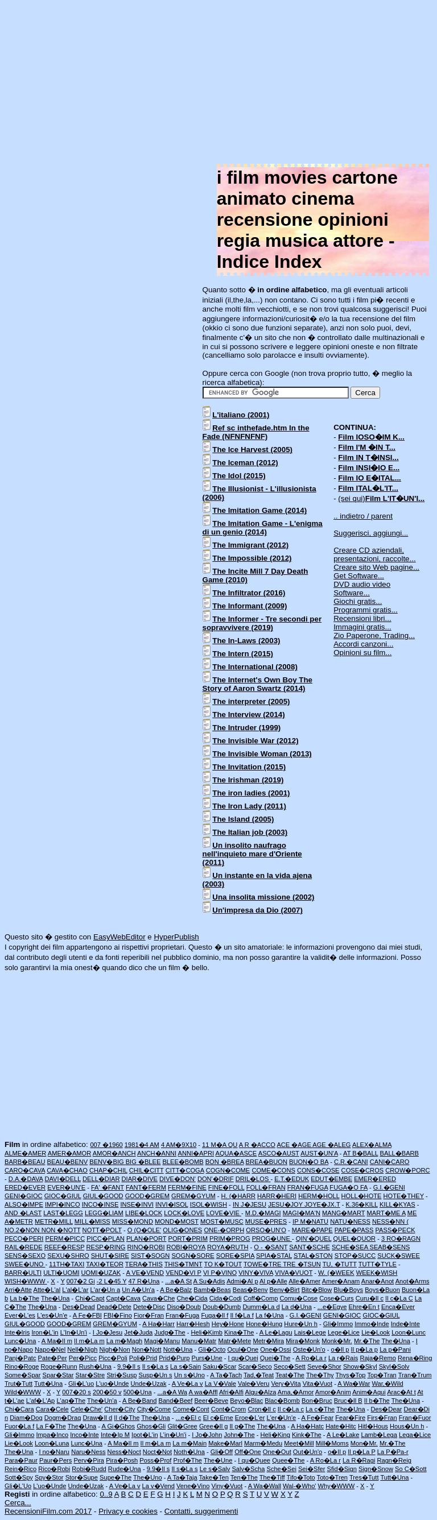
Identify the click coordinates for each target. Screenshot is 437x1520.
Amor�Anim (333, 1392)
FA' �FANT (107, 1187)
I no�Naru (54, 1451)
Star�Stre (90, 1375)
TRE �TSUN (302, 1264)
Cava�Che (158, 1298)
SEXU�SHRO (68, 1255)
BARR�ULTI (23, 1272)
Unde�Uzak (149, 1383)
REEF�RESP (64, 1247)
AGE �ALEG (331, 1144)
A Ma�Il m (57, 1340)
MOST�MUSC (222, 1221)
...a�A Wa (172, 1392)
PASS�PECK (395, 1230)
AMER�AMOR (69, 1153)
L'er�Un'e (281, 1417)
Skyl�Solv (394, 1366)
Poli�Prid (143, 1358)
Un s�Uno (189, 1375)
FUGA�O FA (348, 1187)
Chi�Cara (19, 1409)
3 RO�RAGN (400, 1238)
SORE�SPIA (235, 1255)
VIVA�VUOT (293, 1272)
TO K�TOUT (223, 1264)
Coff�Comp (261, 1298)
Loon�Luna (52, 1443)
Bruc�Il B (348, 1400)
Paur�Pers (55, 1460)
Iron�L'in (44, 1332)
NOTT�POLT (102, 1230)
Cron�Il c (261, 1409)
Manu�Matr (199, 1340)
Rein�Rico (20, 1468)
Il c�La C (399, 1298)
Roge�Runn (59, 1366)
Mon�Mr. (364, 1443)
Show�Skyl (360, 1366)
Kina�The (239, 1332)
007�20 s (76, 1392)
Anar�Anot (377, 1281)
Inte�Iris (17, 1332)
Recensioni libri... (362, 618)
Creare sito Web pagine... (376, 567)
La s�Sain (185, 1366)
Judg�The (169, 1332)
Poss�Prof (155, 1460)
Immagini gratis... (362, 627)
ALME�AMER (25, 1153)
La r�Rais (343, 1358)
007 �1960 (106, 1144)
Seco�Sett (290, 1366)
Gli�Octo (211, 1349)
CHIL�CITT (146, 1170)
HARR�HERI (276, 1195)
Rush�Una (95, 1366)
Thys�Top (351, 1375)
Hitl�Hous (373, 1426)
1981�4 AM (142, 1144)
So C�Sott (410, 1468)
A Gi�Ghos (118, 1426)
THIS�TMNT (183, 1264)
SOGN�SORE (192, 1255)
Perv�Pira (88, 1460)
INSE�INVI (137, 1204)
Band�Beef (176, 1400)
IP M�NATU (310, 1221)
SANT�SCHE (309, 1247)
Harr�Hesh (193, 1323)
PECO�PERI (24, 1238)
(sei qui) (381, 498)
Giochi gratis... (357, 601)
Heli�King (275, 1434)
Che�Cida (192, 1298)
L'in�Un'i (173, 1434)
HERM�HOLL (318, 1195)
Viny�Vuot (227, 1485)
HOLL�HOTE (361, 1195)
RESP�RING (105, 1247)
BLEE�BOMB (182, 1161)
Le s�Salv (215, 1468)
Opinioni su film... (362, 652)
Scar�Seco (255, 1366)
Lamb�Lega (379, 1434)
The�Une (218, 1460)
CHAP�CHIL (108, 1170)
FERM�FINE (187, 1187)
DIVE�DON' (177, 1178)
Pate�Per (52, 1358)
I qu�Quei (243, 1358)
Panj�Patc (20, 1358)
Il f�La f (242, 1315)
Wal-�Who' (299, 1485)
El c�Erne (218, 1417)
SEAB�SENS (390, 1247)
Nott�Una (178, 1349)
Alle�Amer (304, 1281)
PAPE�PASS (354, 1230)
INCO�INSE (100, 1204)
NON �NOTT (61, 1230)
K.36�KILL (362, 1204)
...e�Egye (332, 1306)
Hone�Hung (264, 1323)
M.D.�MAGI (263, 1213)
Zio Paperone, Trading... (374, 635)
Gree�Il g (213, 1426)
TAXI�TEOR (104, 1264)
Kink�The (306, 1434)
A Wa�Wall (264, 1485)
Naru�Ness (88, 1451)
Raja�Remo (377, 1358)
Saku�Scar (219, 1366)
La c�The (320, 1409)
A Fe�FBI (87, 1315)
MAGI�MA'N (301, 1213)
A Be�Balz (176, 1289)
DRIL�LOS (253, 1178)
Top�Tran (381, 1375)
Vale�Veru (253, 1383)
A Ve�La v (187, 1383)
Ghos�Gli (151, 1426)
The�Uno (147, 1477)
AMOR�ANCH (114, 1153)
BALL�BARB (399, 1153)
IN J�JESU (249, 1204)
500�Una (137, 1392)
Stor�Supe (81, 1477)
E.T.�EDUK (291, 1178)
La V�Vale (220, 1383)
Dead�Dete (114, 1306)
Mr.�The (367, 1340)
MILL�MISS (92, 1221)
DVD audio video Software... (361, 588)
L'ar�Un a (105, 1289)
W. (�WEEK (336, 1272)
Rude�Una (124, 1468)
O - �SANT (270, 1247)
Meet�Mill (299, 1443)
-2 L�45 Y (112, 1281)
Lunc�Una (20, 1340)
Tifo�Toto (301, 1477)
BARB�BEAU (25, 1161)
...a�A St (178, 1281)
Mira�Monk (303, 1340)
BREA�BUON (266, 1161)
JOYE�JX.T (322, 1204)
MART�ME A (386, 1213)
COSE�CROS (362, 1170)
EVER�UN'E (66, 1187)
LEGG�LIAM (104, 1213)
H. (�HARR (238, 1195)
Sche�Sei (281, 1468)
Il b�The (377, 1400)
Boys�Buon (382, 1289)
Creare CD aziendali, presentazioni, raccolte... (374, 554)
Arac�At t (401, 1392)
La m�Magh (124, 1340)
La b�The (24, 1298)
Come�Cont (191, 1409)
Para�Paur (21, 1460)
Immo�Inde (371, 1323)
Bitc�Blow (317, 1289)
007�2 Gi (81, 1281)
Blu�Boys (348, 1289)
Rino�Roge (22, 1366)
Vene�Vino (192, 1485)
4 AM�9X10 (178, 1144)
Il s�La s (155, 1366)
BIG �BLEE (143, 1161)
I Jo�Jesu (107, 1332)
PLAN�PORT (146, 1238)
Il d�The (126, 1417)
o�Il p (340, 1349)
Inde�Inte (405, 1323)
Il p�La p (364, 1349)
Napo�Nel (50, 1349)
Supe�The (115, 1477)
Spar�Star (58, 1375)
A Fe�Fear (317, 1417)
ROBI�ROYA (186, 1247)
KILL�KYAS (397, 1204)
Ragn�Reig (394, 1460)
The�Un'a (102, 1400)
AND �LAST (23, 1213)
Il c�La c (291, 1409)
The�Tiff (272, 1477)
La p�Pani (395, 1349)
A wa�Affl (203, 1392)
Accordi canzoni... (363, 644)
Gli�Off (222, 1451)
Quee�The (288, 1460)
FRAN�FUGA (307, 1187)
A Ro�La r (311, 1358)
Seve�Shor (324, 1366)
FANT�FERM (146, 1187)
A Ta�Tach (226, 1375)
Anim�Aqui (369, 1392)
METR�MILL (54, 1221)
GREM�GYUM (193, 1195)
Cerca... (18, 1502)
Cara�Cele (52, 1409)
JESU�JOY (286, 1204)
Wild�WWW (23, 1392)
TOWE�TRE (263, 1264)
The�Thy (320, 1375)
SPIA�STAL (274, 1255)
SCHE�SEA (351, 1247)
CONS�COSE (318, 1170)
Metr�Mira (268, 1340)
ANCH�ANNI (156, 1153)
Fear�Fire (350, 1417)
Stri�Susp (121, 1375)
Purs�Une (207, 1358)
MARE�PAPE (312, 1230)
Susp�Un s (155, 1375)
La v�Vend (158, 1485)
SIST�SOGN (150, 1255)
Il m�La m (89, 1340)
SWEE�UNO (25, 1264)
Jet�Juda (138, 1332)
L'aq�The (70, 1400)
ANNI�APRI (196, 1153)
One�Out (277, 1451)
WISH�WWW (26, 1281)
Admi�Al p (242, 1281)
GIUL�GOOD (103, 1195)
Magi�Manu (162, 1340)
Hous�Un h (407, 1426)
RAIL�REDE (24, 1247)
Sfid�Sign (341, 1468)
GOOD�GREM (147, 1195)
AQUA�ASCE (236, 1153)
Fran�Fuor (415, 1417)
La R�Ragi (359, 1460)
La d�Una (297, 1306)
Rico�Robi (54, 1468)
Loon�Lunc (408, 1332)
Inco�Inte (84, 1434)
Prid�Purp (174, 1358)
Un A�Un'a (138, 1289)
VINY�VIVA (255, 1272)
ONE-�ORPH (224, 1230)
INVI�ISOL (171, 1204)
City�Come (154, 1409)
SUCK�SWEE (398, 1255)
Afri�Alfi (231, 1392)
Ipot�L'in (144, 1434)
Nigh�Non (114, 1349)
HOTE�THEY (404, 1195)
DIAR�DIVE (140, 1178)
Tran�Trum (415, 1375)
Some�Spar (23, 1375)
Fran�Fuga (182, 1315)
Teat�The (289, 1375)
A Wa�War (353, 1383)
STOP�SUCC (355, 1255)
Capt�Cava (123, 1298)
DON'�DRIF (215, 1178)
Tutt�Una (48, 1383)
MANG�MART (343, 1213)
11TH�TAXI (66, 1264)
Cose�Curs (336, 1298)
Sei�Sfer (311, 1468)
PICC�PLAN (105, 1238)
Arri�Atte (18, 1289)
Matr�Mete (234, 1340)
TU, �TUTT (340, 1264)
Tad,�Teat (259, 1375)
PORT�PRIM (188, 1238)
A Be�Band (139, 1400)
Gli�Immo (338, 1323)
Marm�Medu (263, 1443)
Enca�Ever (398, 1306)
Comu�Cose (299, 1298)
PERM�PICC (65, 1238)
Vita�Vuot (317, 1383)
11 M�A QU (219, 1144)
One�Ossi (275, 1349)
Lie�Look (375, 1332)
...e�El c (188, 1417)
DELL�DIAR (101, 1178)
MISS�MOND (132, 1221)
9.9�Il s (129, 1366)
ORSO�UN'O (266, 1230)
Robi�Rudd (89, 1468)
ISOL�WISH (208, 1204)
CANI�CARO (390, 1161)
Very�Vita (285, 1383)
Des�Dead (78, 1306)
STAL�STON (313, 1255)
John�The (239, 1434)
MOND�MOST (177, 1221)
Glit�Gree (182, 1426)
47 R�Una (144, 1281)
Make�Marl (225, 1443)
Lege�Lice (344, 1332)
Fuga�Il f (214, 1315)
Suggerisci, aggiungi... (370, 533)
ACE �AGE (294, 1144)
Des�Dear (386, 1409)
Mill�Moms (332, 1443)
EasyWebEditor (119, 937)
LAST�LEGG (63, 1213)
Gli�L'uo (81, 1383)
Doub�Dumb (222, 1306)
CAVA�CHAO (67, 1170)
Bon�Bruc (317, 1400)
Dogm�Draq (62, 1417)
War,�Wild (387, 1383)
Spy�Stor (49, 1477)
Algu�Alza (261, 1392)
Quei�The (275, 1358)
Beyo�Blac (246, 1400)
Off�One (247, 1451)
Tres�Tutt (364, 1477)
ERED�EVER (25, 1187)
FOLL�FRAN (266, 1187)
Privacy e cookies (128, 1511)
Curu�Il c (370, 1298)
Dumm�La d (260, 1306)
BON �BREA (224, 1161)
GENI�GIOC (24, 1195)
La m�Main (189, 1443)
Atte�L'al (47, 1289)
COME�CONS (273, 1170)
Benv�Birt (285, 1289)
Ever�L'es (20, 1315)
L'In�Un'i (73, 1332)
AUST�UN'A (319, 1153)
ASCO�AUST (278, 1153)
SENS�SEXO (25, 1255)
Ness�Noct (124, 1451)
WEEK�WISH (377, 1272)
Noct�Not (157, 1451)
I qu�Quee (254, 1460)
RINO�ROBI (146, 1247)
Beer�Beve (211, 1400)
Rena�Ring (415, 1358)
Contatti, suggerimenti (201, 1511)
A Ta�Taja (182, 1477)
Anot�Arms (412, 1281)
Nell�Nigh (82, 1349)
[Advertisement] (218, 84)
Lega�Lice (415, 1434)
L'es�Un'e (52, 1315)
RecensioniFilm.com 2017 (48, 1511)
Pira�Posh (122, 1460)
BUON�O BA (308, 1161)
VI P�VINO (220, 1272)
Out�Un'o (307, 1451)
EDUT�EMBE (331, 1178)
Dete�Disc (149, 1306)
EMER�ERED (375, 1178)
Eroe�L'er (250, 1417)
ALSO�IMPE (24, 1204)
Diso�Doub (184, 1306)
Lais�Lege (310, 1332)
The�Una (55, 1298)
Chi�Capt (89, 1298)
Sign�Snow (375, 1468)
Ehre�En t (364, 1306)
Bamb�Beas (211, 1289)
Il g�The (242, 1426)
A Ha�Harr (158, 1323)
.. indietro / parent (363, 516)
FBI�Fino (118, 1315)
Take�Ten (214, 1477)
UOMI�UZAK (101, 1272)
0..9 (106, 1494)
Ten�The (244, 1477)
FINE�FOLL (226, 1187)
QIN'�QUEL (314, 1238)
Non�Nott (147, 1349)
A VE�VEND (145, 1272)
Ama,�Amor (296, 1392)
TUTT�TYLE (377, 1264)
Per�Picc (83, 1358)
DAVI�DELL (63, 1178)
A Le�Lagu (275, 1332)
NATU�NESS (350, 1221)
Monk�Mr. (336, 1340)
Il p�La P (361, 1451)
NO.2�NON (23, 1230)
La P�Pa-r (393, 1451)
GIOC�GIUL (62, 1195)
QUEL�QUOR (354, 1238)
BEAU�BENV (67, 1161)
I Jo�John (207, 1434)
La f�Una (269, 1315)
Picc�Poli (112, 1358)
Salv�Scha (248, 1468)
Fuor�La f (19, 1426)
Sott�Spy (19, 1477)
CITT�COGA (185, 1170)
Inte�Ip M (115, 1434)
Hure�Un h (301, 1323)
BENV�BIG (107, 1161)
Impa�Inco (52, 1434)
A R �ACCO (257, 1144)
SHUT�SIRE (110, 1255)
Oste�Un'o (309, 1349)
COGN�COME (228, 1170)
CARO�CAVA (25, 1170)
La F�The (50, 1426)
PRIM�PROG (229, 1238)
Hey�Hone (228, 1323)
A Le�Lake (343, 1434)
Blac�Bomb (282, 1400)
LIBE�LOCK (143, 1213)
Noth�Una (189, 1451)
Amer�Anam (341, 1281)
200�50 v (107, 1392)
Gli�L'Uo (18, 1485)
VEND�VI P (183, 1272)
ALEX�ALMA (371, 1144)
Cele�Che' (86, 1409)
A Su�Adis (209, 1281)
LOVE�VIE (223, 1213)
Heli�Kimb (206, 1332)
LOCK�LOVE (184, 1213)
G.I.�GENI (389, 1187)
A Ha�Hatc (307, 1426)
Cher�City (119, 1409)
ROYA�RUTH (228, 1247)
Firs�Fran (382, 1417)
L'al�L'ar (75, 1289)
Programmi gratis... (365, 610)
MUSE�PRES (266, 1221)
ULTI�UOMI (61, 1272)
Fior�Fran (149, 1315)
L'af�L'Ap (40, 1400)
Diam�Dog (26, 1417)
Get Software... (358, 575)
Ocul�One (242, 1349)
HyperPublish (176, 937)
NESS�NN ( (390, 1221)
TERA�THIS (144, 1264)
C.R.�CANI (351, 1161)
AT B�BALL (360, 1153)
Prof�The (187, 1460)
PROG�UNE (272, 1238)
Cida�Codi (225, 1298)
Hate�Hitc (340, 1426)
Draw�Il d (98, 1417)
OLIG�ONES (182, 1230)
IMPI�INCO (62, 1204)
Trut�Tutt (18, 1383)
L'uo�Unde (112, 1383)
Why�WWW (336, 1485)
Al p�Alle (273, 1281)
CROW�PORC (407, 1170)
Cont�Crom (228, 1409)
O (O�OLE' (144, 1230)
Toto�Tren (332, 1477)
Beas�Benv (250, 1289)
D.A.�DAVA (26, 1178)
